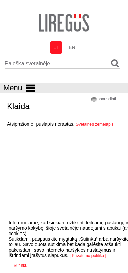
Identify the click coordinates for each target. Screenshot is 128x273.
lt (55, 47)
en (72, 47)
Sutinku (20, 265)
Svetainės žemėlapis (94, 124)
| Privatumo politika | (88, 255)
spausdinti (103, 99)
